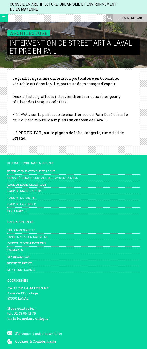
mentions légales (21, 270)
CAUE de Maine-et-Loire (25, 191)
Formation (15, 250)
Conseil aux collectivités (27, 237)
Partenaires (16, 211)
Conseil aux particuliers (26, 243)
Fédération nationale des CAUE (31, 171)
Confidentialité (44, 341)
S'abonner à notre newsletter (38, 333)
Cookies (22, 341)
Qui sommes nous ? (21, 230)
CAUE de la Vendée (21, 204)
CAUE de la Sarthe (21, 198)
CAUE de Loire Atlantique (26, 184)
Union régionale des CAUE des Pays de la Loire (42, 178)
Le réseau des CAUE (130, 18)
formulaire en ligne (32, 318)
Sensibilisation (18, 256)
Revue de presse (19, 263)
